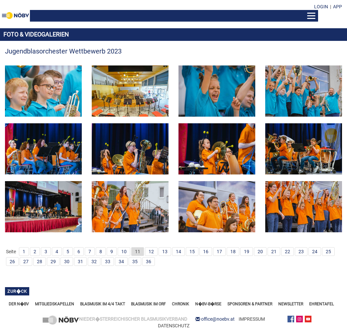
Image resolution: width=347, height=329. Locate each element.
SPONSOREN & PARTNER (249, 304)
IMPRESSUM (252, 319)
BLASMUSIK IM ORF (148, 304)
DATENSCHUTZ (173, 325)
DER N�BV (19, 304)
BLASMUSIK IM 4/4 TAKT (102, 304)
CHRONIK (180, 304)
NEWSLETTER (290, 304)
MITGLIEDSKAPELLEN (54, 304)
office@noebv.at (218, 319)
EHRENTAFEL (321, 304)
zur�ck (17, 291)
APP (337, 6)
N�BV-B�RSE (208, 304)
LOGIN (321, 6)
